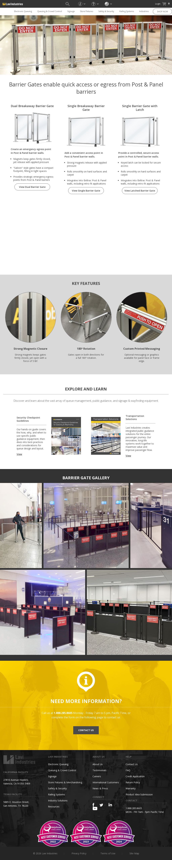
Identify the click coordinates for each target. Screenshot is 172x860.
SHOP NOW (162, 11)
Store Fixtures (86, 11)
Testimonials (99, 770)
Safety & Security (106, 11)
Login (157, 3)
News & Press (100, 788)
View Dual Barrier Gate (32, 187)
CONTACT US (86, 730)
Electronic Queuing (23, 11)
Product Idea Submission (139, 794)
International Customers (106, 782)
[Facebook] (93, 805)
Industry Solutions (58, 800)
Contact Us (132, 764)
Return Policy (133, 782)
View (19, 454)
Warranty (131, 788)
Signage (71, 11)
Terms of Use (107, 853)
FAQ (128, 770)
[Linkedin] (110, 804)
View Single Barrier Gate (86, 190)
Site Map (134, 853)
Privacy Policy (79, 853)
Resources (53, 806)
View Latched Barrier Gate (139, 190)
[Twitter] (101, 805)
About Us (98, 764)
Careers (97, 776)
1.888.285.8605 (134, 808)
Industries (144, 11)
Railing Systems (126, 11)
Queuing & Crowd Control (49, 11)
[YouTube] (95, 808)
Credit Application (135, 776)
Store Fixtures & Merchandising (65, 782)
